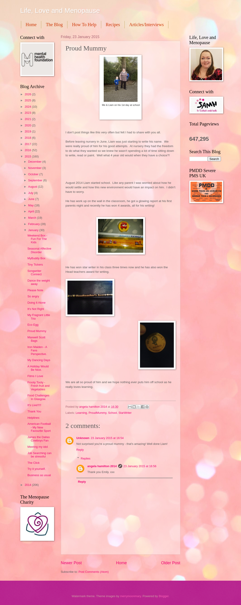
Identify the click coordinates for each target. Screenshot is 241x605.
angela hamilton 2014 (102, 466)
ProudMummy (97, 412)
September (35, 180)
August (33, 186)
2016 (28, 150)
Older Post (170, 563)
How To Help (84, 24)
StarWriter (125, 412)
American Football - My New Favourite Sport (39, 427)
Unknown (83, 438)
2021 (28, 119)
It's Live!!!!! (34, 405)
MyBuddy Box (36, 258)
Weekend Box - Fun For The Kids (37, 239)
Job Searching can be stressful (40, 454)
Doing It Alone (37, 302)
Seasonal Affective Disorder (39, 250)
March (32, 217)
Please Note (35, 290)
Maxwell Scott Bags (36, 339)
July (31, 193)
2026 (28, 94)
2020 (28, 125)
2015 (28, 156)
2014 (28, 485)
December (35, 161)
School (112, 412)
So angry (33, 296)
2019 (28, 131)
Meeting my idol (38, 446)
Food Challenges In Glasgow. (38, 397)
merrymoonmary (130, 596)
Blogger (164, 596)
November (35, 168)
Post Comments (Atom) (93, 571)
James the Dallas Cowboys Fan (39, 438)
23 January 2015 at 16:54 (107, 438)
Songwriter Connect (35, 272)
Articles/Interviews (146, 24)
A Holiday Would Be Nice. (38, 368)
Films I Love (35, 376)
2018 (28, 137)
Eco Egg (33, 324)
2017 (28, 144)
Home (31, 24)
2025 (28, 100)
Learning (81, 412)
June (31, 199)
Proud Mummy (37, 331)
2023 (28, 112)
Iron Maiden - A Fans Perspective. (37, 350)
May (31, 205)
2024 (28, 106)
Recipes (113, 24)
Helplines (33, 417)
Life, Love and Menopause (60, 10)
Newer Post (71, 563)
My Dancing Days (39, 360)
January (33, 230)
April (31, 211)
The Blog (54, 24)
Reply (80, 449)
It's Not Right (36, 309)
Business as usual (39, 475)
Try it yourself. (37, 469)
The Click (34, 462)
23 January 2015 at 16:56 (140, 466)
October (33, 174)
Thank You (34, 411)
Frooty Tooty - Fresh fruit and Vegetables (39, 386)
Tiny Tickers (35, 264)
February (34, 224)
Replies (85, 458)
